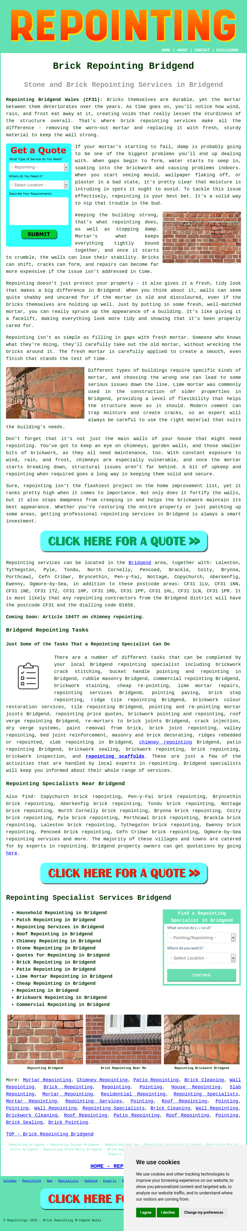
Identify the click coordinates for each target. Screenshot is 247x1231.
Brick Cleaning (204, 1080)
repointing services (33, 839)
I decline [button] (168, 1212)
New (50, 1181)
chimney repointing (165, 742)
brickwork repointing (155, 749)
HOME (166, 50)
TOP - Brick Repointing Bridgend (50, 1134)
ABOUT (182, 50)
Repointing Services (94, 1101)
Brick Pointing (68, 1122)
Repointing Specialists (206, 1094)
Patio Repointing (156, 1080)
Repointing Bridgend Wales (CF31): (54, 99)
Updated (90, 1181)
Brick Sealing (24, 1122)
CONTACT (202, 50)
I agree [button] (146, 1212)
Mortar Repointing (47, 1080)
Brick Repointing (68, 1087)
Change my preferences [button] (203, 1212)
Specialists (68, 1181)
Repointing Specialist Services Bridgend (88, 898)
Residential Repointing (133, 1094)
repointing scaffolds (115, 756)
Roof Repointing (184, 1101)
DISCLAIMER (227, 50)
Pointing (151, 1087)
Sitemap (9, 1181)
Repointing (116, 1087)
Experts (109, 1181)
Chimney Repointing (102, 1080)
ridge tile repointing (123, 699)
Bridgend (140, 562)
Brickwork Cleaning (32, 1115)
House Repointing (195, 1087)
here (11, 853)
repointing (224, 749)
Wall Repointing (55, 1108)
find (27, 796)
